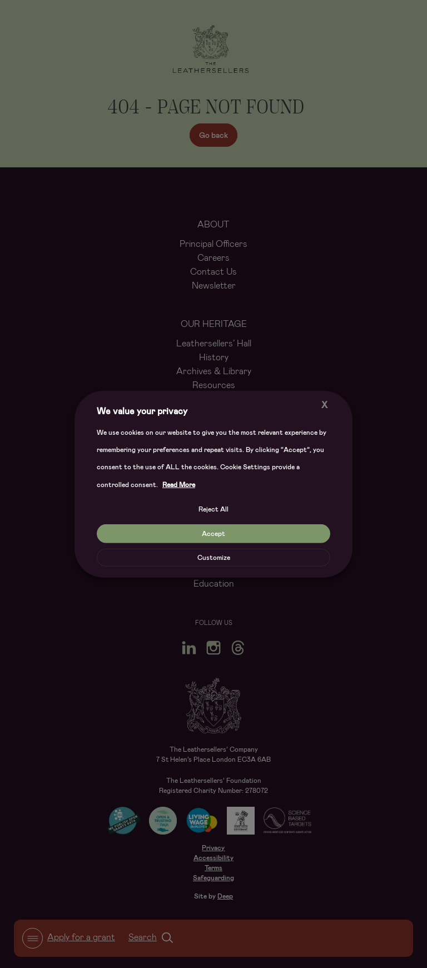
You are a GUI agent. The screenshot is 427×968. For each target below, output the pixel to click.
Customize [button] (213, 557)
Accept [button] (213, 533)
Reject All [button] (213, 509)
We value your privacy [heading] (142, 410)
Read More (178, 484)
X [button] (324, 404)
